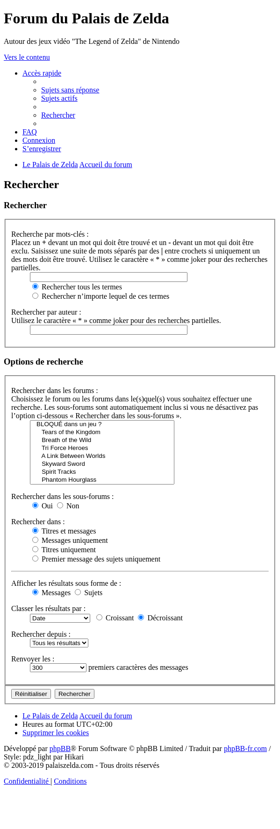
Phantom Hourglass (102, 480)
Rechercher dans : (38, 522)
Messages (51, 593)
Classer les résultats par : (48, 608)
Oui (42, 506)
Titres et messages (64, 531)
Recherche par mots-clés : (50, 234)
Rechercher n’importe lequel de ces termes (100, 296)
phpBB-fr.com (245, 748)
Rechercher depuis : (41, 634)
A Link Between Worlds (102, 456)
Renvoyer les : (32, 659)
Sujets (88, 593)
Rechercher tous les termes (77, 287)
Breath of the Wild (102, 440)
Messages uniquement (70, 540)
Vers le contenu (27, 57)
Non (68, 506)
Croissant (115, 618)
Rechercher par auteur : (46, 312)
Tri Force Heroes (102, 448)
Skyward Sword (102, 464)
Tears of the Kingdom (102, 432)
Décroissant (160, 618)
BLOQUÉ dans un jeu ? (102, 425)
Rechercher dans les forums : (54, 390)
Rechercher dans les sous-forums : (62, 496)
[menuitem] (70, 90)
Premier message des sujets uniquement (96, 559)
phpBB (60, 748)
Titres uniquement (64, 550)
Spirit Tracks (102, 472)
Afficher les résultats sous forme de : (66, 583)
